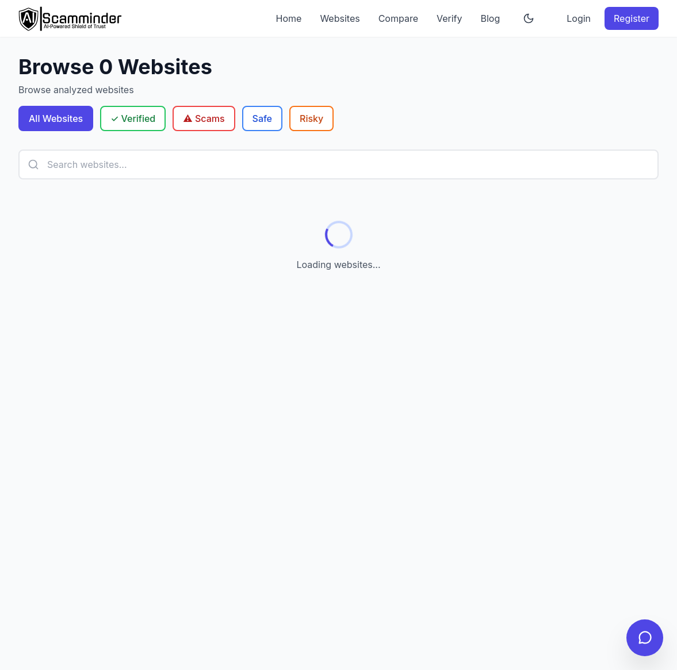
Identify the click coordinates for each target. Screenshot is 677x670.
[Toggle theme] (528, 18)
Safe (262, 118)
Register (631, 18)
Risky (311, 118)
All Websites (56, 118)
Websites (339, 18)
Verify (449, 18)
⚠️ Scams (203, 118)
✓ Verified (132, 118)
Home (289, 18)
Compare (398, 18)
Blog (490, 18)
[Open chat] (644, 637)
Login (579, 18)
